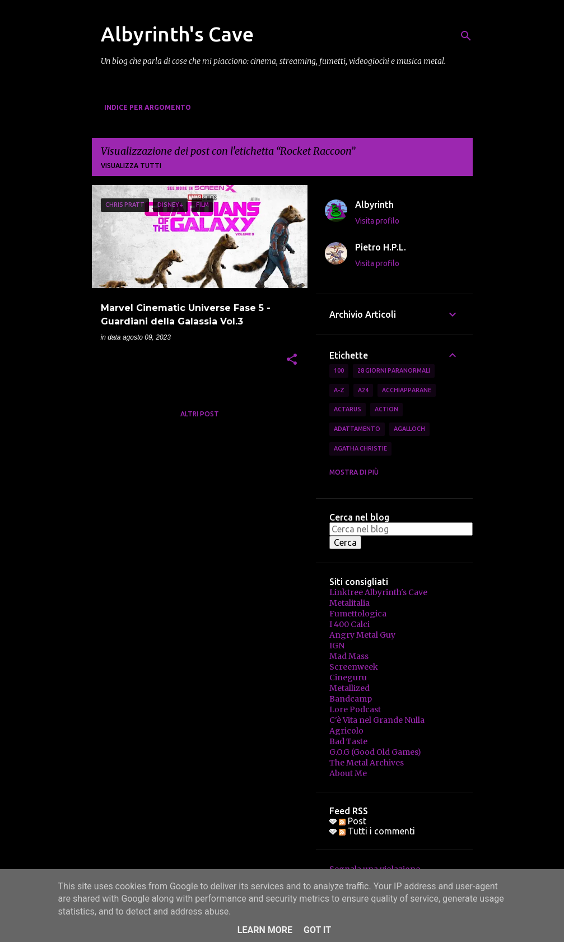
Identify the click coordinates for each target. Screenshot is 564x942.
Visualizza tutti (131, 165)
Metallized (349, 688)
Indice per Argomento (147, 107)
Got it (317, 930)
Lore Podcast (355, 709)
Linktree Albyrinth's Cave (378, 592)
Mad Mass (349, 656)
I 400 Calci (349, 624)
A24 (363, 390)
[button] (292, 360)
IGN (336, 646)
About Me (348, 773)
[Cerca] (466, 35)
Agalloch (409, 428)
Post (352, 821)
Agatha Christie (360, 448)
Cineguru (348, 677)
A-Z (339, 390)
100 (339, 370)
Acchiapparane (406, 390)
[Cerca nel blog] (401, 529)
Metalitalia (349, 603)
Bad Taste (348, 741)
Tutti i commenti (377, 831)
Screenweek (353, 667)
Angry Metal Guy (362, 635)
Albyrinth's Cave (177, 33)
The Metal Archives (366, 763)
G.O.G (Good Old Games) (375, 752)
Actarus (347, 409)
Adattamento (357, 428)
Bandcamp (350, 699)
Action (386, 409)
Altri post (199, 413)
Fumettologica (357, 614)
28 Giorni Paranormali (393, 370)
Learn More (264, 930)
